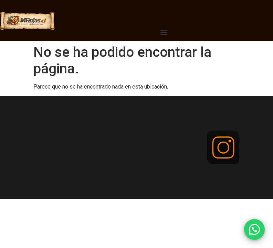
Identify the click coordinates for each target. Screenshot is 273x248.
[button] (163, 32)
